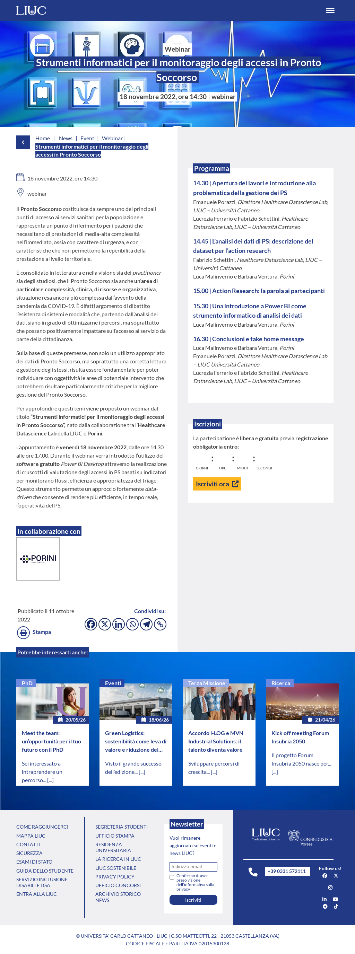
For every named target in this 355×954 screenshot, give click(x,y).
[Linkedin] (118, 624)
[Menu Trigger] (330, 10)
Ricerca (280, 683)
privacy (183, 889)
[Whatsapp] (132, 624)
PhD (27, 683)
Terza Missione (206, 683)
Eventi (113, 683)
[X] (104, 624)
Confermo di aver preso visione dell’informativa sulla (195, 882)
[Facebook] (91, 624)
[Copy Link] (160, 624)
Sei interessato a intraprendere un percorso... (42, 771)
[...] (50, 780)
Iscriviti (193, 900)
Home (42, 138)
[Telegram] (146, 624)
